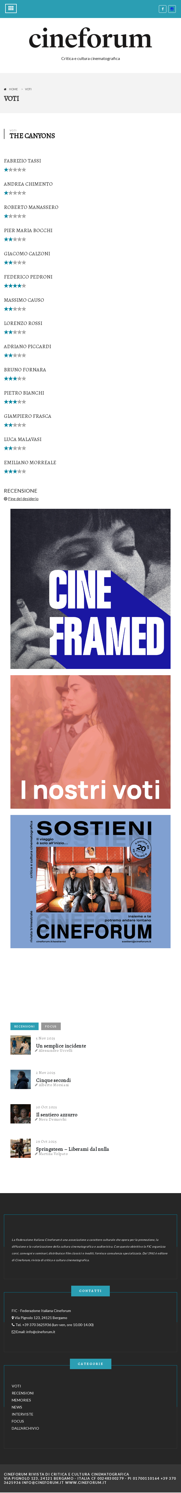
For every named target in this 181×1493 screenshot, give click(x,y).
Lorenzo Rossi (23, 323)
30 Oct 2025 (46, 1107)
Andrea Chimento (28, 184)
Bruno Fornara (25, 369)
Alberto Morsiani (54, 1084)
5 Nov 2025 (45, 1038)
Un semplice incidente (61, 1046)
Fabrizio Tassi (22, 160)
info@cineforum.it (40, 1331)
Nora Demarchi (53, 1119)
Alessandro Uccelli (56, 1050)
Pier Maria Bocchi (28, 230)
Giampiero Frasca (27, 416)
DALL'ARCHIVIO (25, 1428)
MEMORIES (21, 1400)
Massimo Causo (24, 300)
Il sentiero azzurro (56, 1115)
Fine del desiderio (23, 498)
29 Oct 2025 (46, 1141)
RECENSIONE (20, 490)
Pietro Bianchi (24, 392)
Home (13, 89)
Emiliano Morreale (30, 462)
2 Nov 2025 (46, 1072)
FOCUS (51, 1026)
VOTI (16, 1386)
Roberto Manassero (31, 207)
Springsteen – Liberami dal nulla (72, 1149)
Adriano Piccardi (27, 346)
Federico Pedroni (28, 276)
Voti (28, 89)
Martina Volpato (53, 1153)
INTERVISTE (22, 1414)
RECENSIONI (24, 1026)
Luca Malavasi (22, 439)
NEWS (17, 1407)
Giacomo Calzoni (27, 253)
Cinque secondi (53, 1080)
